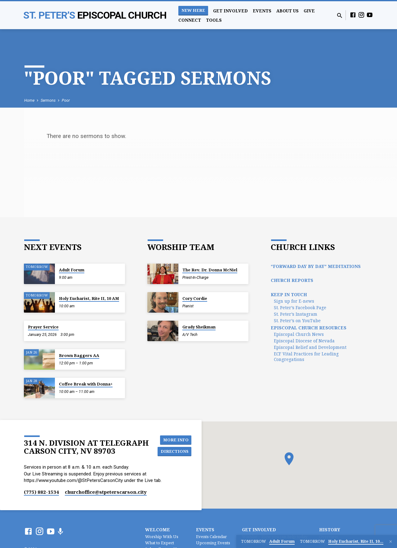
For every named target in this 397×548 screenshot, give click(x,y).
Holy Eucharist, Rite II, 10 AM (89, 298)
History (329, 529)
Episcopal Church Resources (308, 328)
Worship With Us (161, 536)
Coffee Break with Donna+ (86, 384)
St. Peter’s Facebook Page (300, 307)
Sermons (48, 100)
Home (29, 100)
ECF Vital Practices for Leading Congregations (306, 356)
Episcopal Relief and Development (310, 347)
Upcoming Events (213, 543)
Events (262, 11)
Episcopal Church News (299, 334)
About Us (287, 11)
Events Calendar (211, 536)
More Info (176, 439)
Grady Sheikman (199, 327)
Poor (66, 100)
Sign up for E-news (294, 301)
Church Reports (292, 280)
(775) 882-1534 (41, 492)
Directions (175, 452)
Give (309, 11)
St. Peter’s (95, 15)
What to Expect (159, 543)
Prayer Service (43, 327)
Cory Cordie (194, 298)
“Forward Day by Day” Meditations (316, 266)
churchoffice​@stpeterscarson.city (106, 492)
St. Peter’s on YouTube (297, 320)
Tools (214, 20)
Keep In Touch (289, 294)
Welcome (157, 529)
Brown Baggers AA (79, 355)
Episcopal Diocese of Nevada (304, 341)
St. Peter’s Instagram (295, 314)
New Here (193, 10)
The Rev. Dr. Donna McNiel (209, 270)
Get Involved (230, 11)
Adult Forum (71, 270)
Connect (189, 20)
